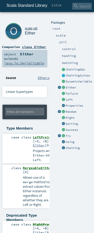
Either (71, 87)
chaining (73, 148)
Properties (74, 105)
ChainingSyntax (78, 75)
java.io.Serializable (24, 63)
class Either (34, 47)
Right (70, 118)
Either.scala (46, 77)
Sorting (72, 124)
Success (72, 130)
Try (68, 136)
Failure (72, 93)
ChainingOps (75, 69)
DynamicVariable (79, 81)
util (35, 28)
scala (28, 28)
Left (69, 99)
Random (71, 111)
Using (70, 142)
